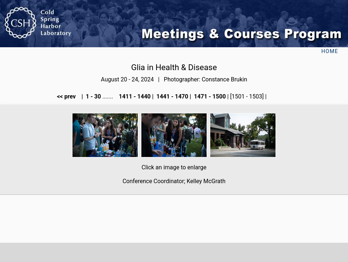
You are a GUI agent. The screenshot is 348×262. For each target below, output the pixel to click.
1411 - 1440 (134, 96)
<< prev (68, 96)
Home (329, 51)
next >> (279, 96)
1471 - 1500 (209, 96)
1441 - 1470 (171, 96)
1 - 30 (92, 96)
